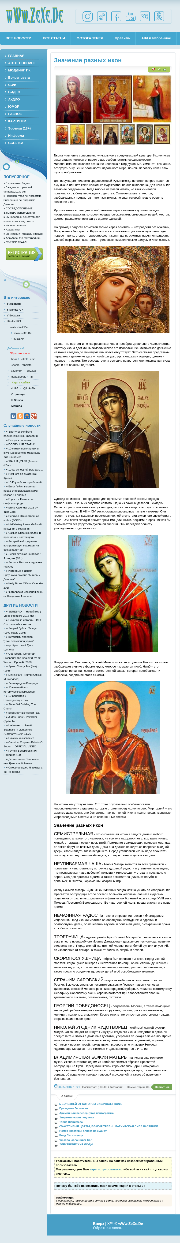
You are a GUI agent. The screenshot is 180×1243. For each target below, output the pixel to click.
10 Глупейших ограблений (23, 482)
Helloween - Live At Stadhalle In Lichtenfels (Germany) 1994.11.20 (18, 729)
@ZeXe (31, 370)
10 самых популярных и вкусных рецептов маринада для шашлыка (22, 452)
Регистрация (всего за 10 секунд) (24, 254)
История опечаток (18, 440)
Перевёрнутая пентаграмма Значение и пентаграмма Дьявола (22, 200)
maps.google (18, 376)
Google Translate (20, 364)
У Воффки (13, 315)
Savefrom (17, 370)
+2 (159, 69)
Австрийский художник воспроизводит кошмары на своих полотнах (21, 545)
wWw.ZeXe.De (35, 15)
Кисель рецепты (15, 225)
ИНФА (15, 388)
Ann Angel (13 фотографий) (22, 237)
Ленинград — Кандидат (22, 683)
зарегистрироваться (105, 1169)
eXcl (24, 358)
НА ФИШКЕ (13, 321)
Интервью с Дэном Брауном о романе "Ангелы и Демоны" (22, 575)
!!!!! (31, 376)
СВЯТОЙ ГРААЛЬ (16, 242)
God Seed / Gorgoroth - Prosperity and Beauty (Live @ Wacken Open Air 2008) (22, 658)
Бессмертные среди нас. (23, 712)
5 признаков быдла (17, 183)
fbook (13, 358)
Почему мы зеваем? (20, 737)
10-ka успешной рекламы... (24, 469)
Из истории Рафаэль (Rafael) (23, 233)
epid (32, 358)
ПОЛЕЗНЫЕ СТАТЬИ (20, 444)
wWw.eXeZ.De (19, 327)
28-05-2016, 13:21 (69, 1086)
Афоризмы (12, 229)
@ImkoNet (29, 388)
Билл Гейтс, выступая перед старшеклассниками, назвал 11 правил (21, 490)
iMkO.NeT (20, 338)
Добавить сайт (16, 348)
